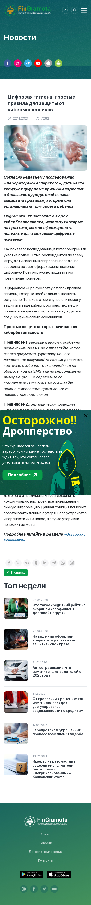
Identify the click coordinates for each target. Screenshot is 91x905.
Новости (45, 843)
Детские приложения (46, 852)
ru (66, 10)
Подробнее (22, 475)
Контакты (45, 860)
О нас (45, 834)
